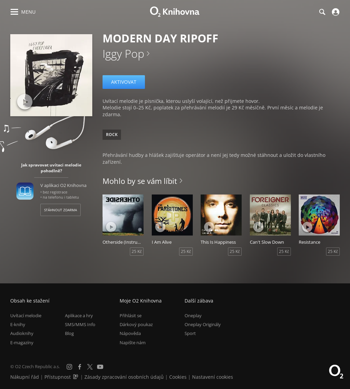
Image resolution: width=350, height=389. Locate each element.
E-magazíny (21, 342)
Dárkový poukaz (136, 324)
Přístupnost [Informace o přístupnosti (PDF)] (57, 377)
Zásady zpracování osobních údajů (124, 377)
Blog (69, 333)
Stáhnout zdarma (60, 209)
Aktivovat (123, 82)
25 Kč (137, 251)
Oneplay (193, 315)
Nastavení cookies (212, 377)
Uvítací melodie (25, 315)
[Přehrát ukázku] (25, 102)
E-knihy (17, 324)
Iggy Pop (123, 53)
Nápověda (130, 333)
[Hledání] (322, 12)
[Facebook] (80, 367)
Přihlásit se (131, 315)
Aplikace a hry (79, 315)
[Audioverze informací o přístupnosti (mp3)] (76, 376)
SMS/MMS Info (80, 324)
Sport (190, 333)
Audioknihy (21, 333)
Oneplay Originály (203, 324)
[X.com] (90, 367)
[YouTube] (100, 367)
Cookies (178, 377)
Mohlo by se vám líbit (140, 181)
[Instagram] (69, 367)
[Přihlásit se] (335, 12)
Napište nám (133, 342)
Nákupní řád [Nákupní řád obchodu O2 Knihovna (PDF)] (24, 377)
